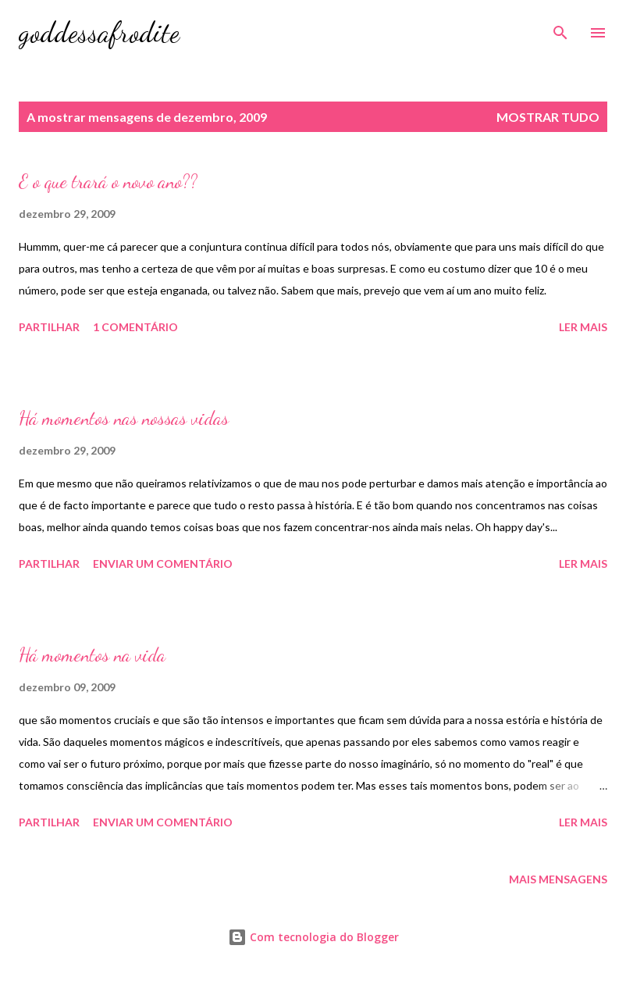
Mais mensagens (558, 879)
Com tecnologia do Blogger (313, 936)
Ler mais (583, 327)
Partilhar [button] (49, 327)
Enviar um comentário (163, 563)
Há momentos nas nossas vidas (124, 418)
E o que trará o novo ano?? (108, 181)
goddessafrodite (99, 32)
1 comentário (135, 327)
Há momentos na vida (92, 655)
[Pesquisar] (560, 28)
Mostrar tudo (547, 116)
